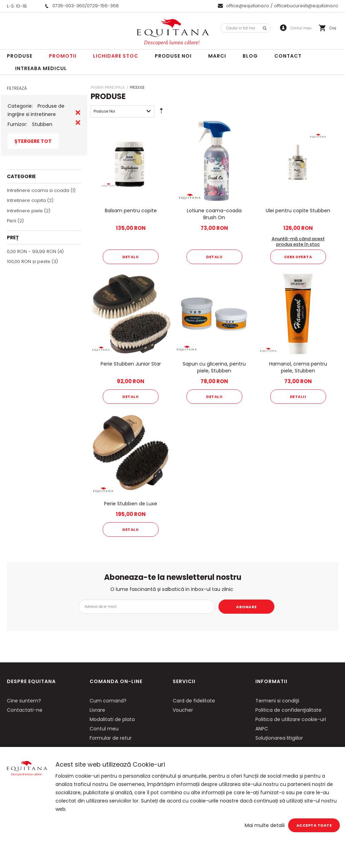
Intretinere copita (26, 200)
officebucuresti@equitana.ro (306, 5)
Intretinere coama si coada (38, 190)
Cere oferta (298, 257)
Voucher (183, 710)
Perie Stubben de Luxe (130, 503)
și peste (28, 261)
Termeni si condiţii (277, 700)
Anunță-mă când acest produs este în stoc (298, 241)
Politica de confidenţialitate (288, 710)
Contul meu (104, 728)
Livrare (97, 710)
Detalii (130, 257)
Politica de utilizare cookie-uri (290, 719)
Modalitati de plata (112, 719)
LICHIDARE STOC (115, 55)
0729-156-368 (103, 5)
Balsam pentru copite (131, 210)
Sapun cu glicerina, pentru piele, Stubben (214, 367)
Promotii (63, 55)
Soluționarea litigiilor (279, 738)
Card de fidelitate (194, 700)
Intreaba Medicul (41, 68)
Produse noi (173, 55)
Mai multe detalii (265, 825)
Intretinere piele (25, 210)
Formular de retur (111, 738)
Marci (217, 55)
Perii (11, 220)
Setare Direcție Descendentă (161, 112)
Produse (19, 55)
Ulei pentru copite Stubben (298, 210)
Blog (250, 55)
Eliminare (77, 112)
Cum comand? (108, 700)
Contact (288, 55)
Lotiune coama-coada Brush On (214, 214)
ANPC (261, 728)
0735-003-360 (68, 5)
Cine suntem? (24, 700)
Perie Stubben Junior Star (131, 363)
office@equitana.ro (247, 5)
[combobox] (246, 28)
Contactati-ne (24, 710)
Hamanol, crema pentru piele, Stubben (298, 367)
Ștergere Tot (33, 141)
